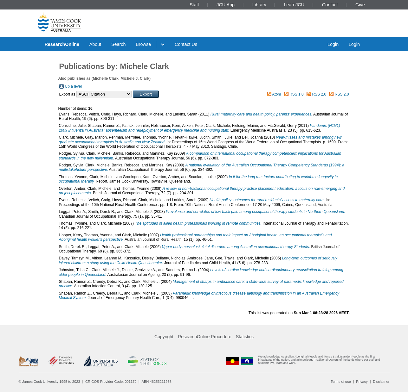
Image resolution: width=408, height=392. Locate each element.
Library (259, 4)
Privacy (362, 381)
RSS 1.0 (296, 94)
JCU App (226, 4)
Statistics (245, 336)
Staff (194, 4)
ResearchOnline (61, 44)
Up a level (73, 86)
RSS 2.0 (319, 94)
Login (333, 44)
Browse (143, 44)
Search (118, 44)
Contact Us (186, 44)
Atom (276, 94)
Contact (330, 4)
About (95, 44)
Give (360, 4)
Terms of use (341, 381)
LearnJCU (294, 4)
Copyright (163, 336)
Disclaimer (381, 381)
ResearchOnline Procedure (204, 336)
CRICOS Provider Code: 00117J (110, 381)
